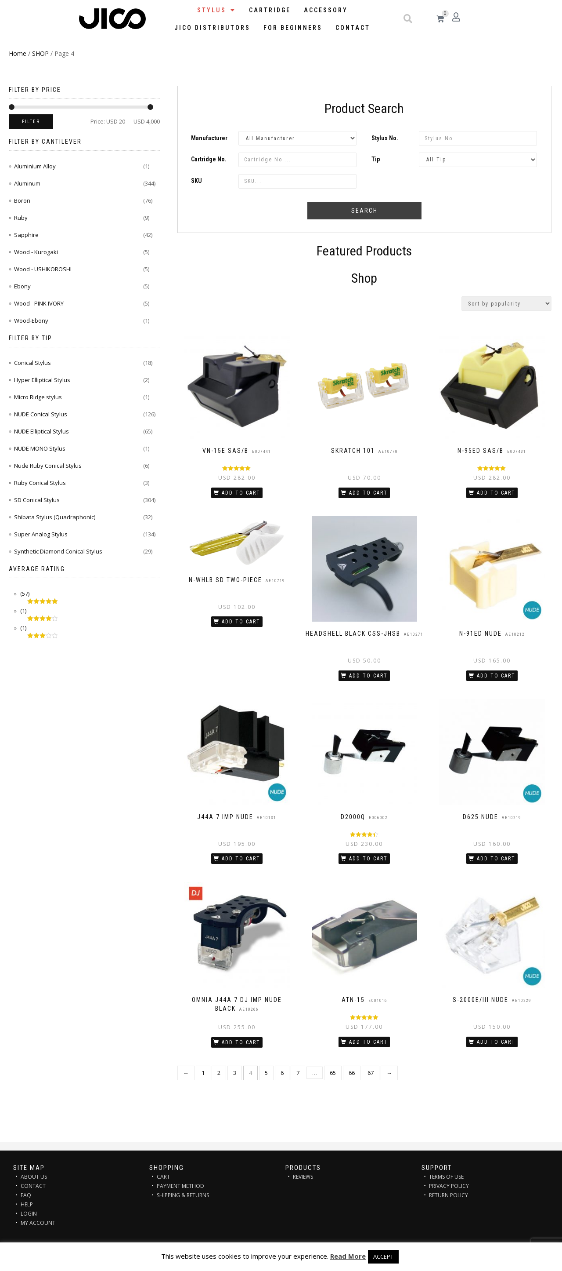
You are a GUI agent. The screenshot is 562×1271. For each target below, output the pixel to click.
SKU (196, 180)
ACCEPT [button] (383, 1256)
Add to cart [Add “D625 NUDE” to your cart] (496, 859)
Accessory (326, 10)
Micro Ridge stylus (38, 397)
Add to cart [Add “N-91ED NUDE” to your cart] (496, 676)
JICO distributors (212, 27)
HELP (27, 1204)
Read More (348, 1256)
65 (333, 1073)
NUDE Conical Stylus (40, 414)
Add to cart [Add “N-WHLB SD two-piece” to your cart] (241, 622)
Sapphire (26, 235)
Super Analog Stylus (41, 534)
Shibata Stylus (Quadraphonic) (54, 517)
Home (17, 53)
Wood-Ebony (31, 320)
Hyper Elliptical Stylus (42, 380)
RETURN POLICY (448, 1195)
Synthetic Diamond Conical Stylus (58, 551)
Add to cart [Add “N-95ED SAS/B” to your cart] (496, 493)
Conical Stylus (32, 363)
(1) (22, 611)
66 (352, 1073)
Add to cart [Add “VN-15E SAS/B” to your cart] (241, 493)
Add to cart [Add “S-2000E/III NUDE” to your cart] (496, 1042)
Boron (22, 200)
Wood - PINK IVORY (39, 303)
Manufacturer (209, 138)
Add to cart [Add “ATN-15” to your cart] (368, 1042)
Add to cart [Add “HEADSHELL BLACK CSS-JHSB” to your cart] (368, 676)
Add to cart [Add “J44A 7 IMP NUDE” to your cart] (241, 859)
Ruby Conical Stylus (40, 483)
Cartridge (270, 10)
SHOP (40, 53)
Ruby (21, 218)
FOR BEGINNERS (292, 27)
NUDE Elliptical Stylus (41, 431)
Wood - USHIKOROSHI (43, 269)
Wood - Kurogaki (36, 252)
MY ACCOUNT (38, 1223)
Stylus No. (384, 138)
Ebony (22, 286)
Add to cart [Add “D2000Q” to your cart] (368, 859)
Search (364, 210)
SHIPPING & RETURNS (183, 1195)
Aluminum (27, 183)
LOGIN (29, 1213)
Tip (375, 159)
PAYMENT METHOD (180, 1186)
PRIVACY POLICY (449, 1186)
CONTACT (33, 1186)
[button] (407, 18)
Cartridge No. (209, 159)
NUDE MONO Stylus (39, 448)
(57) (24, 593)
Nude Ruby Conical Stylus (48, 466)
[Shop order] (506, 303)
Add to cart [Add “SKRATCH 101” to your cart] (368, 493)
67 (370, 1073)
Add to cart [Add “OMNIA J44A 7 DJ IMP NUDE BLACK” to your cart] (241, 1042)
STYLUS (216, 10)
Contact (352, 27)
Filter (31, 121)
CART (163, 1176)
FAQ (26, 1195)
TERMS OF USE (446, 1176)
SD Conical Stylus (37, 500)
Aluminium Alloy (35, 166)
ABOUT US (34, 1176)
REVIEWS (303, 1176)
